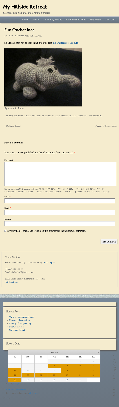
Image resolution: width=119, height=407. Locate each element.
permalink (49, 116)
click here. (33, 393)
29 (54, 380)
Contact (109, 19)
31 (80, 380)
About (35, 19)
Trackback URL (94, 116)
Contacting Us (49, 262)
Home (25, 19)
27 (28, 380)
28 (41, 380)
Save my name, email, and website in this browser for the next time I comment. (46, 230)
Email (6, 208)
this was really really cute (65, 42)
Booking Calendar (18, 384)
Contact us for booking (16, 390)
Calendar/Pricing (52, 19)
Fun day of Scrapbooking (106, 126)
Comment (8, 160)
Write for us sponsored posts (21, 317)
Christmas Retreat (12, 126)
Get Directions (11, 282)
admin (10, 36)
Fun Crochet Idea (16, 327)
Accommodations (76, 19)
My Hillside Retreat (25, 7)
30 (67, 380)
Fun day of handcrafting (19, 320)
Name (6, 196)
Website (7, 219)
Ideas (28, 116)
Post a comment (61, 116)
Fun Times (95, 19)
